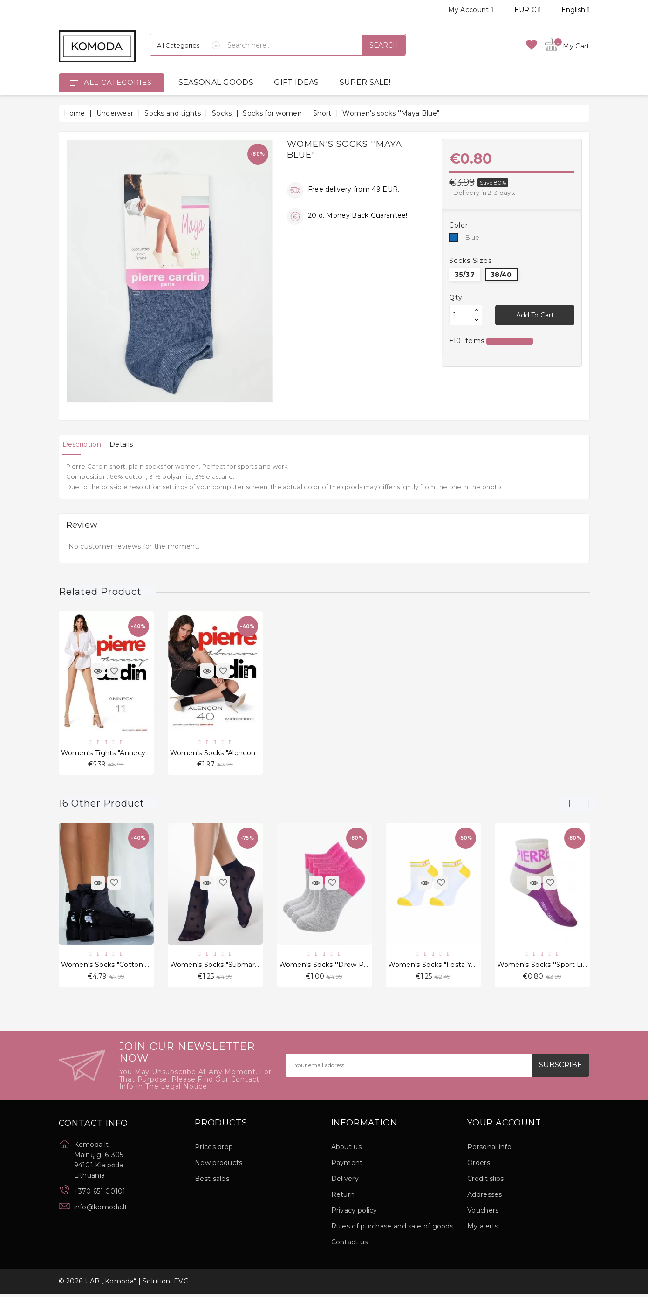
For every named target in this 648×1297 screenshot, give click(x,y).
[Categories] (185, 44)
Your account (504, 1126)
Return (343, 1198)
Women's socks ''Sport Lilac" (545, 967)
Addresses (484, 1198)
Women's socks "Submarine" (219, 967)
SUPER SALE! (365, 82)
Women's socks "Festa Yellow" (439, 967)
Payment (347, 1166)
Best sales (212, 1182)
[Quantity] (460, 315)
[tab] (85, 444)
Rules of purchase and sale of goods (392, 1229)
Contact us (349, 1245)
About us (346, 1150)
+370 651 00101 (100, 1194)
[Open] (74, 82)
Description (85, 444)
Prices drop (214, 1150)
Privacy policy (354, 1213)
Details (132, 444)
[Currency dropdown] (516, 9)
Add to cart (535, 315)
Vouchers (482, 1213)
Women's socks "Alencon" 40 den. (228, 753)
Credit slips (485, 1182)
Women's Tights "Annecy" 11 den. (117, 753)
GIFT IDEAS (296, 82)
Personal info (489, 1150)
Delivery (345, 1182)
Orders (478, 1166)
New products (219, 1166)
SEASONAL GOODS (215, 82)
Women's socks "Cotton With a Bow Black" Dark (143, 967)
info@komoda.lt (101, 1210)
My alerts (482, 1229)
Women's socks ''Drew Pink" (327, 967)
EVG (181, 1284)
